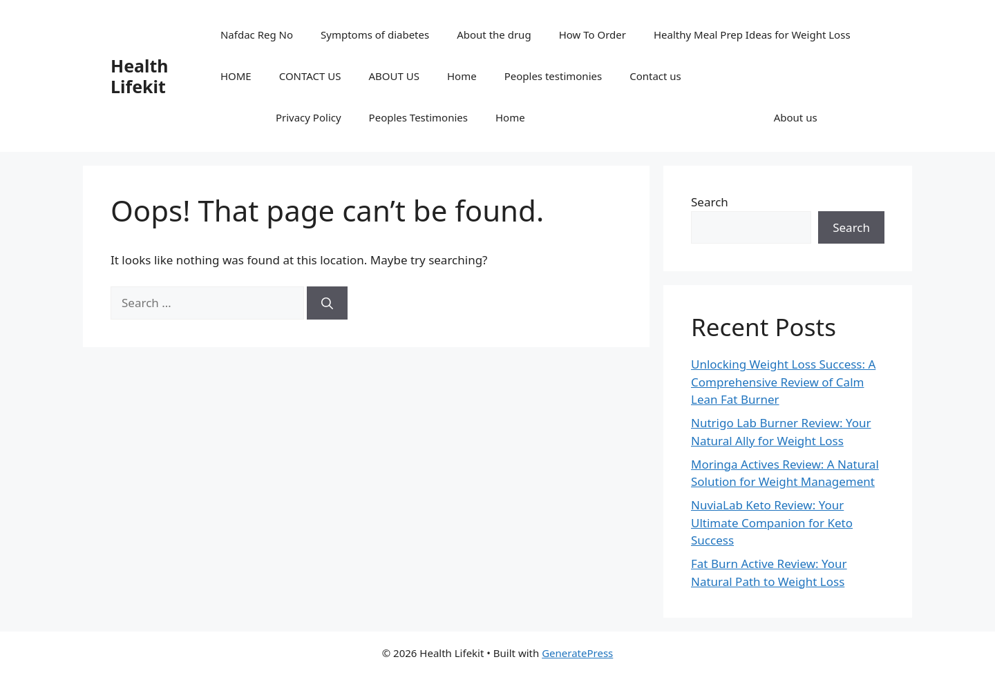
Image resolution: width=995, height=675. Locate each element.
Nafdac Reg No (256, 34)
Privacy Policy (308, 117)
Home (462, 76)
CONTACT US (310, 76)
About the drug (494, 34)
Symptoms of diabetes (375, 34)
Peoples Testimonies (418, 117)
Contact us (655, 76)
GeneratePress (577, 653)
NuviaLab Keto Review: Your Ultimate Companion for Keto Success (772, 522)
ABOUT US (394, 76)
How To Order (592, 34)
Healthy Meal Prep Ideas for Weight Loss (752, 34)
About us (795, 117)
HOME (236, 76)
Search (709, 202)
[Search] (327, 303)
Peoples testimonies (553, 76)
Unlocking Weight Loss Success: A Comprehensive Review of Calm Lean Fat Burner (783, 381)
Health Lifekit (140, 76)
